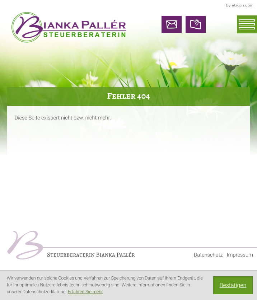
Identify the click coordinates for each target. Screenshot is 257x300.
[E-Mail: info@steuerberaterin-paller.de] (172, 24)
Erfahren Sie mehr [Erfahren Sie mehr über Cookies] (85, 292)
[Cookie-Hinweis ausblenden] (233, 285)
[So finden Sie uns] (196, 24)
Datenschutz (208, 255)
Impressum (240, 255)
